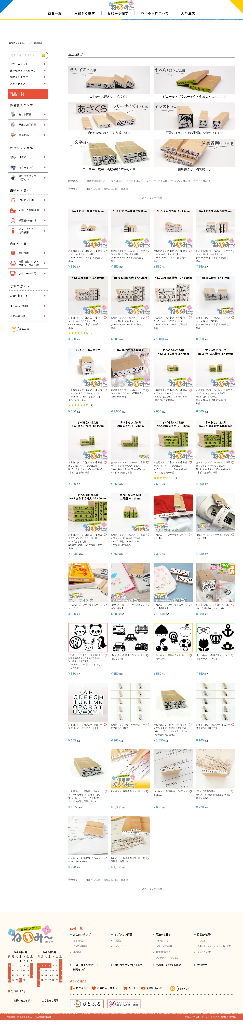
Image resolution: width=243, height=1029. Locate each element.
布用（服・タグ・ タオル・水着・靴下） (31, 263)
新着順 (124, 189)
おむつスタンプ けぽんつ (27, 177)
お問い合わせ (17, 316)
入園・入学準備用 (29, 210)
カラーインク (26, 167)
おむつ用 (24, 252)
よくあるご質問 (19, 306)
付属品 (22, 157)
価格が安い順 (93, 189)
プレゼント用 (26, 199)
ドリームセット (19, 64)
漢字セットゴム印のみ (22, 70)
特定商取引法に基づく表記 (20, 1016)
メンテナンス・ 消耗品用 (27, 231)
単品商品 (24, 134)
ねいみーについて (155, 28)
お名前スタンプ (25, 43)
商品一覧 (55, 28)
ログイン (81, 987)
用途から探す (84, 28)
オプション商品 (123, 933)
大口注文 (188, 28)
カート (132, 987)
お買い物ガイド (19, 295)
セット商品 (25, 114)
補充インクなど (19, 77)
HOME (12, 43)
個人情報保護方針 (46, 1016)
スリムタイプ (17, 83)
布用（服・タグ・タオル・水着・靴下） (214, 945)
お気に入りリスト (107, 987)
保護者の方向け (27, 220)
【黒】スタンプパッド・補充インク (87, 966)
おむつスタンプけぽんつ (128, 964)
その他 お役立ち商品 (168, 964)
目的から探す (118, 28)
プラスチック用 (27, 273)
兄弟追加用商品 (27, 124)
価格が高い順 (110, 189)
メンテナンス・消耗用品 (167, 956)
